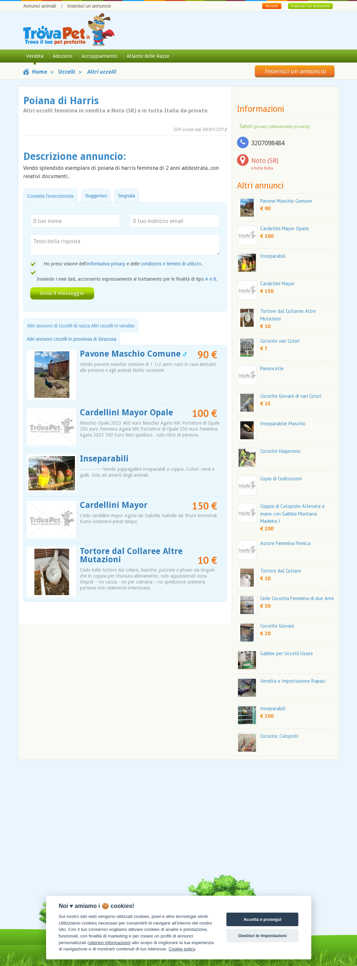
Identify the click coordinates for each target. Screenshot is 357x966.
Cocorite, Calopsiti (279, 736)
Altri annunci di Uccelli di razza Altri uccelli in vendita (81, 325)
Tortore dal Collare (280, 571)
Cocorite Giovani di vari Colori (290, 396)
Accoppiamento (99, 56)
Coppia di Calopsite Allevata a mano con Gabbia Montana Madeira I (292, 513)
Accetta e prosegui (262, 919)
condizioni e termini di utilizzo (171, 263)
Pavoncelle (272, 368)
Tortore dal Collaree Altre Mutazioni (131, 555)
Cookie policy (182, 948)
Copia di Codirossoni (281, 478)
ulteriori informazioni (109, 942)
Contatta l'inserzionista (50, 196)
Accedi (272, 6)
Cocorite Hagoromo (280, 451)
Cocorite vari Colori (280, 341)
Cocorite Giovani (277, 626)
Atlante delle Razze (148, 56)
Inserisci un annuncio (89, 6)
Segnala (126, 195)
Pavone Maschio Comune (133, 354)
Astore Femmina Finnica (285, 543)
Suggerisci (96, 195)
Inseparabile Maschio (283, 423)
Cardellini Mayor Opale (126, 412)
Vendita (34, 56)
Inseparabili (104, 458)
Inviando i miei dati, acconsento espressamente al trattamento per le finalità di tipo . (127, 279)
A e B (210, 279)
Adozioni (62, 56)
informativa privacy (106, 263)
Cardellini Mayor (114, 505)
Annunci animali (40, 6)
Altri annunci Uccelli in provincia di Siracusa (71, 339)
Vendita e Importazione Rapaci (293, 681)
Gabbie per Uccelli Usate (286, 653)
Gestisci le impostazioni (262, 935)
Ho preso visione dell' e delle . (123, 263)
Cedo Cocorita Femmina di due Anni (297, 598)
